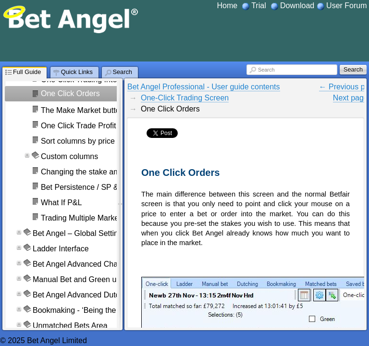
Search (266, 70)
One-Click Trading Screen (185, 98)
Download (297, 5)
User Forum (346, 5)
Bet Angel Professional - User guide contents (203, 87)
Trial (258, 5)
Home (227, 5)
